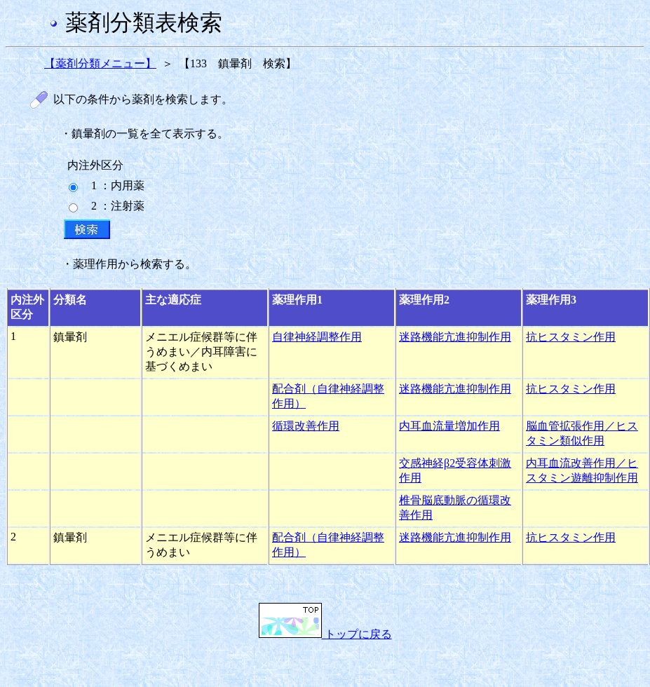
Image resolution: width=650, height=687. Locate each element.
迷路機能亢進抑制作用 (455, 337)
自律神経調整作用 (317, 337)
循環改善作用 (305, 426)
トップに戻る (325, 634)
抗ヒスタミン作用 (571, 337)
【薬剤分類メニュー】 (100, 63)
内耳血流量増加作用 (449, 426)
